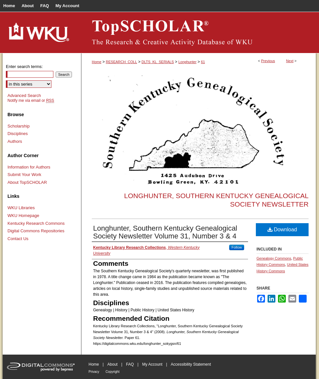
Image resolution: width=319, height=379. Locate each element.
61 (203, 62)
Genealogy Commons (274, 258)
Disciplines (17, 133)
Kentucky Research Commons (36, 223)
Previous (268, 61)
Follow (236, 247)
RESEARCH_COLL (121, 62)
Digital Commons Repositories (35, 230)
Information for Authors (28, 167)
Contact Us (17, 238)
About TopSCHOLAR (27, 182)
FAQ (130, 364)
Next (290, 61)
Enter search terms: (24, 66)
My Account (152, 364)
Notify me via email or (30, 100)
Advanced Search (24, 95)
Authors (14, 141)
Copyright (112, 371)
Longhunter (187, 62)
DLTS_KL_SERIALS (158, 62)
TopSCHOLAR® (198, 32)
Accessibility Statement (191, 364)
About (112, 364)
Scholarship (18, 126)
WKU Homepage (23, 215)
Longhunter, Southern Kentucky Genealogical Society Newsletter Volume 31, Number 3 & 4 (165, 232)
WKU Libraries (21, 207)
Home (96, 62)
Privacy (94, 371)
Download (282, 229)
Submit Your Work (24, 174)
